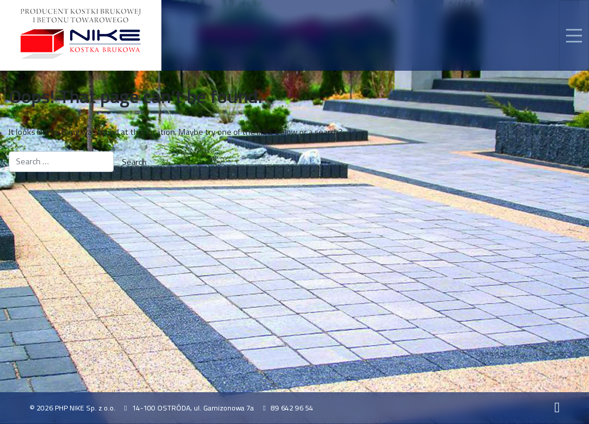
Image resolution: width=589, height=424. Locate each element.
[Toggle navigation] (574, 35)
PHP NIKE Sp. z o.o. (85, 407)
